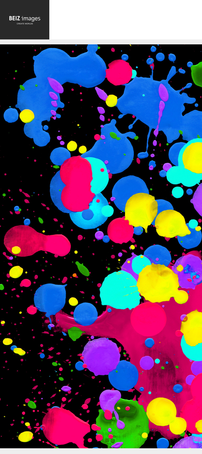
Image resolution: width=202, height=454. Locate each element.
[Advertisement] (125, 21)
